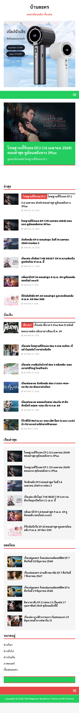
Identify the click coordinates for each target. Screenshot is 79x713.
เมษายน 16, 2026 (32, 194)
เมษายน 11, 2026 (32, 250)
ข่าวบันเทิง (9, 641)
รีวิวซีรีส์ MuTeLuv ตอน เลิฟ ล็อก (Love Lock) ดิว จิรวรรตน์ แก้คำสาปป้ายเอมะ (48, 407)
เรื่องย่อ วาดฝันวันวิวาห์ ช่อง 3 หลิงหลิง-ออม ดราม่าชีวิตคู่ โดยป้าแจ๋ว (46, 350)
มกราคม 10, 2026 (31, 394)
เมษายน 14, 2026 (32, 232)
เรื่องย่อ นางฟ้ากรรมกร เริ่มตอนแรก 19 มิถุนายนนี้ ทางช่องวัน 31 (46, 603)
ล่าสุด (7, 171)
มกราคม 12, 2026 (31, 375)
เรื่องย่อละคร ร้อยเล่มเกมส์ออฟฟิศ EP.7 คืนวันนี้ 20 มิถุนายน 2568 (47, 543)
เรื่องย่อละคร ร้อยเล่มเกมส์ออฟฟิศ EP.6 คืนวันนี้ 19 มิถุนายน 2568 (47, 573)
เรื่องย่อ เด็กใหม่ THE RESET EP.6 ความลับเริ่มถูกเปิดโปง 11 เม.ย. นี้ (48, 244)
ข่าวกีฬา (8, 629)
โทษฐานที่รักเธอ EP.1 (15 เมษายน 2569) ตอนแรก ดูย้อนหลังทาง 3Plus (46, 207)
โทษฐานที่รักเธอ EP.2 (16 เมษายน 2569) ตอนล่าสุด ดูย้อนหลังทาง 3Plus (39, 150)
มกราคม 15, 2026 (31, 338)
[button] (74, 94)
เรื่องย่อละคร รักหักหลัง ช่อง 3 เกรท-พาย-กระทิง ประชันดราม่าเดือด (45, 369)
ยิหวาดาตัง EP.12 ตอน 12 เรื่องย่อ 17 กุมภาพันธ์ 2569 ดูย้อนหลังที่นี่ (45, 588)
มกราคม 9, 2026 (31, 413)
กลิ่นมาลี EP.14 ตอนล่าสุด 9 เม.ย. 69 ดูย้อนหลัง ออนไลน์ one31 (48, 263)
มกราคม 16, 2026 (31, 319)
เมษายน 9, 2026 (31, 269)
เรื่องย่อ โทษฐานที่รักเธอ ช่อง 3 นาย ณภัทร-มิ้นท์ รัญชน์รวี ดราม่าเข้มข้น (47, 332)
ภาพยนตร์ (9, 647)
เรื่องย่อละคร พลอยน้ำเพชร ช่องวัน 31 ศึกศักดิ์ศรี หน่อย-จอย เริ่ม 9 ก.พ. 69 (44, 388)
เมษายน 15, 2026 (32, 213)
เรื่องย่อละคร (11, 653)
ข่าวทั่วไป (9, 635)
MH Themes (68, 709)
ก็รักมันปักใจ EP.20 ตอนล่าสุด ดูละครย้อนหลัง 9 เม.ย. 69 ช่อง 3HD (47, 282)
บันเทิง (8, 299)
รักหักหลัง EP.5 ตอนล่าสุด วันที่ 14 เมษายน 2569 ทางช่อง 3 (45, 226)
